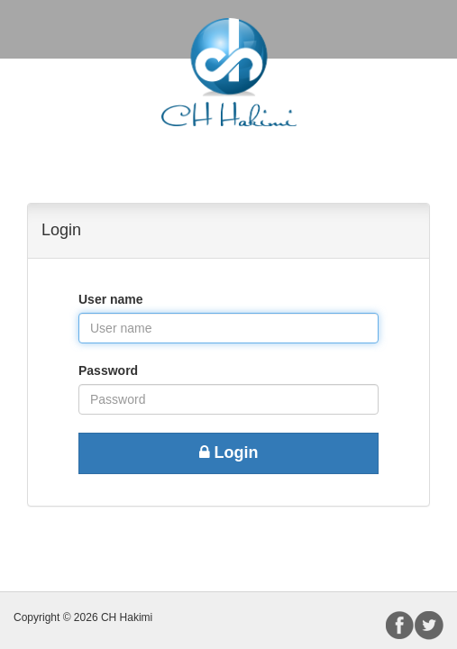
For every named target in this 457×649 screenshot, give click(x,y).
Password (108, 370)
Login (229, 452)
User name (110, 299)
